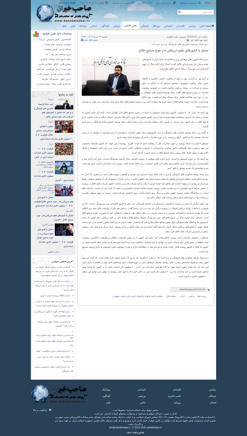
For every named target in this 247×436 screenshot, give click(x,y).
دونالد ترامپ (65, 49)
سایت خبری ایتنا (63, 59)
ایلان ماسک (49, 45)
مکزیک (45, 79)
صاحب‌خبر (67, 13)
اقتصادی (180, 26)
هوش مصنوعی (53, 39)
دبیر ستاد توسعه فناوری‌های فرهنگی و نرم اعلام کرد (44, 189)
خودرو (54, 74)
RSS (209, 2)
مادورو (44, 59)
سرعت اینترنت (43, 84)
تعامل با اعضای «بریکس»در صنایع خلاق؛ (44, 164)
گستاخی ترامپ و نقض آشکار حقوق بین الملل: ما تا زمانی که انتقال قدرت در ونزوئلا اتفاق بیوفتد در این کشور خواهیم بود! (54, 271)
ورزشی (116, 26)
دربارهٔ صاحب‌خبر (166, 2)
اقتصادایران (66, 39)
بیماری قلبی (65, 64)
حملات (68, 74)
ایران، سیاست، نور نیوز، (60, 54)
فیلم (64, 26)
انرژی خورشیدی (53, 69)
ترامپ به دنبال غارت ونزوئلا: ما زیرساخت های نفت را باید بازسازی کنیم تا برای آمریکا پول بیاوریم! (53, 285)
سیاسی (192, 26)
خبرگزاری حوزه (64, 84)
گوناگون (105, 26)
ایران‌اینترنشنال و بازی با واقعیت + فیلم (53, 351)
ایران (182, 296)
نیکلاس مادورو (45, 64)
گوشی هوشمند (51, 49)
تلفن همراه (66, 69)
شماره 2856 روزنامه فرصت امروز (55, 295)
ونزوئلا (42, 39)
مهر (201, 40)
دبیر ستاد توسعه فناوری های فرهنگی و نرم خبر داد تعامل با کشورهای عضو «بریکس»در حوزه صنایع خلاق (53, 110)
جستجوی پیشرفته (190, 2)
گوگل (56, 64)
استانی (93, 26)
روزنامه (82, 26)
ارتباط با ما (145, 2)
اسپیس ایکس (43, 74)
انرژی (68, 79)
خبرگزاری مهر (191, 78)
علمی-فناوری (130, 26)
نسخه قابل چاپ (89, 40)
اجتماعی (168, 26)
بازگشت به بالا (40, 410)
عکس (72, 26)
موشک (52, 59)
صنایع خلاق (171, 296)
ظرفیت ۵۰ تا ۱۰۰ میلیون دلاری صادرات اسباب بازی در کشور (43, 153)
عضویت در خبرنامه (123, 2)
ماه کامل (40, 69)
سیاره (60, 74)
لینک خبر (194, 40)
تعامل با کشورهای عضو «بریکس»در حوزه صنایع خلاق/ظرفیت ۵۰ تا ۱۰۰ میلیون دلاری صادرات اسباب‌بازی (53, 202)
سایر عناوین (53, 251)
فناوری (59, 45)
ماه (47, 54)
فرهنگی (144, 26)
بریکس (192, 296)
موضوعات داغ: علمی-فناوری (57, 33)
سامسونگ (54, 79)
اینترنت (67, 45)
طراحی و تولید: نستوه (135, 432)
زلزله (54, 84)
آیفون (62, 79)
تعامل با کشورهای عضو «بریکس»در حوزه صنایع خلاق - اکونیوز (54, 218)
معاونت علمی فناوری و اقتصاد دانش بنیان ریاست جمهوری (137, 296)
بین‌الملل (156, 26)
